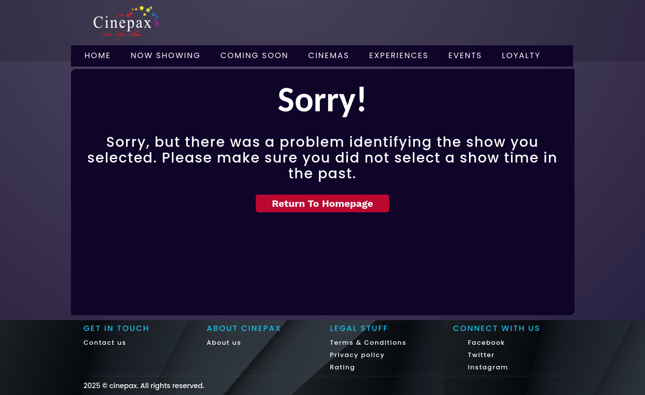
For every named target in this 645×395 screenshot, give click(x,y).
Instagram (487, 367)
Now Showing (166, 55)
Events (465, 55)
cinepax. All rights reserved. (156, 386)
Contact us (105, 342)
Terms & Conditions (368, 342)
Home (98, 55)
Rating (343, 367)
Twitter (480, 355)
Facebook (486, 342)
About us (224, 342)
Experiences (399, 55)
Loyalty (521, 55)
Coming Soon (254, 55)
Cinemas (329, 55)
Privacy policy (357, 355)
